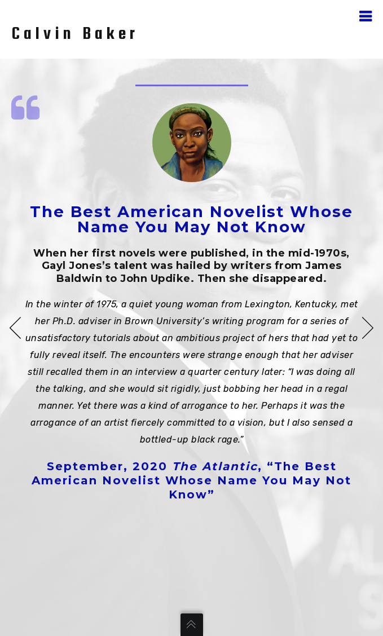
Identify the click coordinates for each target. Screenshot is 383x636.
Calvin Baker (75, 32)
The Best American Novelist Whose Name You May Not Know (191, 219)
